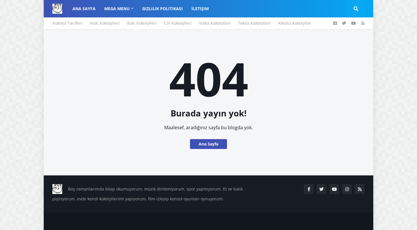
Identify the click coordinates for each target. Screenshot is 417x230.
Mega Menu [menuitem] (117, 8)
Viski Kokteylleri (105, 23)
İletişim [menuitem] (200, 8)
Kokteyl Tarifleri (67, 23)
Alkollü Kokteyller (294, 23)
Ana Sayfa (208, 144)
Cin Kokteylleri (178, 23)
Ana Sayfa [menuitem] (84, 8)
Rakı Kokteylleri (142, 23)
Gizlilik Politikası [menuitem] (162, 8)
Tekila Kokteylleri (254, 23)
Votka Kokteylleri (215, 23)
